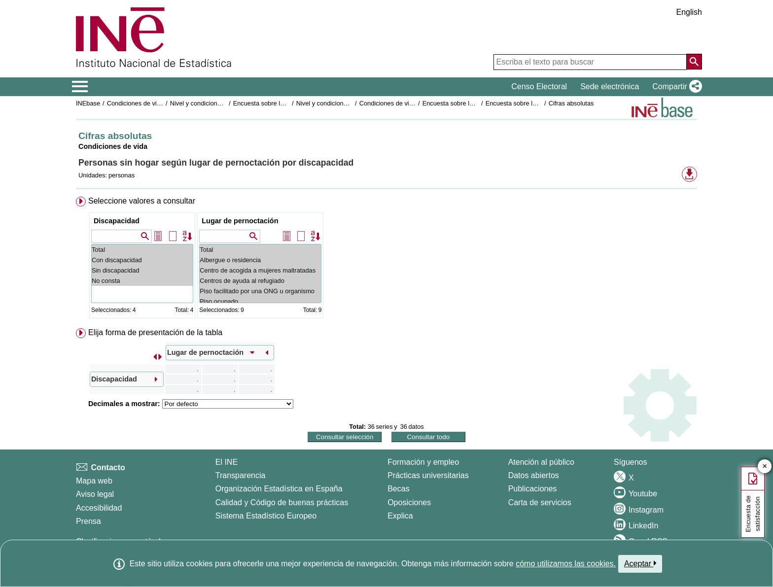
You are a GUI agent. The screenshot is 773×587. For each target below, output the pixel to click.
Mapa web (94, 481)
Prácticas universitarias (428, 475)
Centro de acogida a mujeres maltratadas (260, 270)
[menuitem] (386, 259)
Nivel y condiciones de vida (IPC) (216, 103)
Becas (398, 488)
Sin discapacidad (142, 270)
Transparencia (240, 475)
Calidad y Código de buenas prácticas (282, 502)
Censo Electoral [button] (539, 86)
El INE (226, 462)
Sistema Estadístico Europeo (265, 516)
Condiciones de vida (135, 103)
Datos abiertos (533, 475)
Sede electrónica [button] (609, 86)
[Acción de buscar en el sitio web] (694, 61)
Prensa (88, 521)
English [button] (689, 12)
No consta (142, 281)
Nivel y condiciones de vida (334, 103)
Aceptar (640, 563)
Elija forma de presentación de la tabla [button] (155, 332)
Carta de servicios (539, 502)
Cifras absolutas (571, 103)
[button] (675, 87)
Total (142, 249)
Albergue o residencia (260, 260)
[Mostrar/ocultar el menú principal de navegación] (80, 87)
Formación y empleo (423, 462)
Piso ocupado (260, 301)
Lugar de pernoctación (240, 221)
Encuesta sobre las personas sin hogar (287, 103)
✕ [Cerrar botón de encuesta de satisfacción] (765, 466)
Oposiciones (409, 502)
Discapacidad (117, 221)
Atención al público (541, 462)
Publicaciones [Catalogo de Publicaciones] (532, 488)
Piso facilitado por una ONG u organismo (260, 291)
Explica (400, 516)
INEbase (88, 103)
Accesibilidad (99, 508)
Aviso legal (95, 494)
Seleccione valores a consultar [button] (141, 201)
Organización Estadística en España (279, 488)
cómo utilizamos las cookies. (566, 563)
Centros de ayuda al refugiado (260, 281)
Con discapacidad (142, 260)
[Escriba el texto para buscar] (590, 62)
